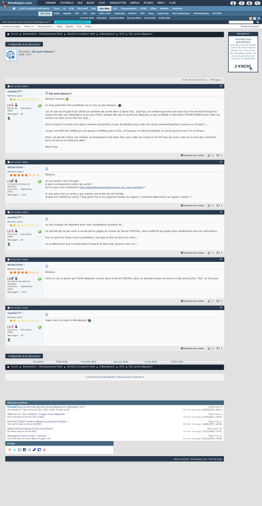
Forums (50, 3)
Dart (93, 13)
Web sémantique (181, 13)
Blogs (90, 3)
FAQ (79, 3)
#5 (221, 307)
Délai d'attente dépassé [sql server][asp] (30, 428)
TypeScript (162, 13)
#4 (221, 259)
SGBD (143, 8)
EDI (115, 8)
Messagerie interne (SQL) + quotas (26, 436)
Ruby (151, 13)
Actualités (38, 361)
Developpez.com (199, 459)
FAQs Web (62, 361)
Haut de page (215, 459)
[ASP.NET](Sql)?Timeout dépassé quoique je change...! (37, 421)
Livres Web (150, 18)
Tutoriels (66, 3)
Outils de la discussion (193, 80)
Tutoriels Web (116, 18)
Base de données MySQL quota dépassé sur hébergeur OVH (51, 407)
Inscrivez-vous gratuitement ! (72, 22)
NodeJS (132, 13)
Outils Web (164, 18)
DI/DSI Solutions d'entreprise (34, 8)
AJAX (57, 13)
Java (93, 8)
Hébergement (107, 34)
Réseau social (44, 26)
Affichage (214, 80)
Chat (101, 3)
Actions (27, 26)
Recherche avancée (250, 26)
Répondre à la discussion (24, 44)
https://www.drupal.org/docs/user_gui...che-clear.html (112, 187)
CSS (85, 13)
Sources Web (134, 18)
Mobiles (164, 8)
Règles (88, 26)
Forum (14, 34)
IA (64, 8)
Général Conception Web (81, 34)
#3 (221, 212)
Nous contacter (181, 459)
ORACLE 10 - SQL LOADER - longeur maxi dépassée (36, 414)
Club (172, 3)
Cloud (56, 8)
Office (153, 8)
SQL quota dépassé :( (43, 51)
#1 (221, 86)
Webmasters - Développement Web (43, 34)
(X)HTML (217, 13)
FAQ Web (101, 18)
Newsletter (117, 3)
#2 (221, 161)
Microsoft (83, 8)
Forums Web (87, 18)
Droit (161, 3)
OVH (122, 34)
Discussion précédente (101, 377)
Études (148, 3)
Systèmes (177, 8)
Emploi (134, 3)
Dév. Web (104, 8)
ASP (77, 13)
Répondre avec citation (192, 155)
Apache (67, 13)
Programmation (129, 8)
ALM (71, 8)
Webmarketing (201, 13)
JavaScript (119, 13)
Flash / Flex (105, 13)
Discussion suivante (130, 377)
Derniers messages (11, 26)
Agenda (69, 26)
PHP (142, 13)
